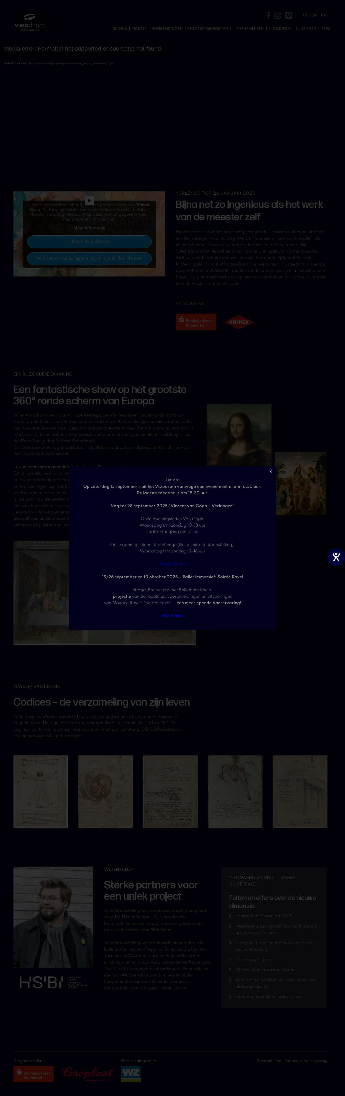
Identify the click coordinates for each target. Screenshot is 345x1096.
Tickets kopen (172, 564)
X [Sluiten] (271, 472)
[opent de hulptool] (336, 557)
